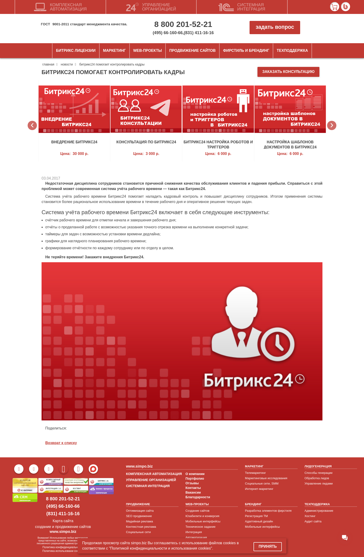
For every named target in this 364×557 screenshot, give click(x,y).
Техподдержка (292, 50)
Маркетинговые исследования (266, 478)
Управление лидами (319, 483)
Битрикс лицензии (75, 50)
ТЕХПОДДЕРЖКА (317, 504)
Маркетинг (114, 50)
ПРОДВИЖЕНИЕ (138, 504)
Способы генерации (318, 473)
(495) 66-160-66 (168, 32)
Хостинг (310, 516)
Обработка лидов (317, 478)
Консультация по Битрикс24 (146, 142)
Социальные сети (138, 532)
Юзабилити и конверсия (202, 516)
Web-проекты (147, 50)
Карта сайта (63, 521)
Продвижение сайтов (192, 50)
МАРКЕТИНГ (254, 466)
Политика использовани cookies (63, 551)
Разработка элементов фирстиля (268, 510)
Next (331, 125)
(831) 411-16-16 (199, 32)
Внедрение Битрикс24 (74, 142)
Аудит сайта (313, 521)
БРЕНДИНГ (253, 504)
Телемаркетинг (255, 473)
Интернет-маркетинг (259, 489)
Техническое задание (200, 526)
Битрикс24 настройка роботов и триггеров (218, 144)
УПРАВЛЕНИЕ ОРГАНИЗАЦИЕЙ (151, 480)
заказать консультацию (288, 72)
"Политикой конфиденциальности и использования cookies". (161, 548)
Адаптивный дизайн (259, 521)
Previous (32, 125)
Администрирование (319, 510)
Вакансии (193, 492)
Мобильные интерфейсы (202, 521)
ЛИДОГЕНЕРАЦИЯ (318, 466)
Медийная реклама (139, 521)
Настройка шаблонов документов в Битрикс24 (290, 144)
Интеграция (193, 532)
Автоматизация (196, 537)
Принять (268, 546)
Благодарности (197, 497)
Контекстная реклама (141, 526)
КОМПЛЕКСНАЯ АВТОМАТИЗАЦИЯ (154, 474)
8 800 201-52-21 (183, 24)
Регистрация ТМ (256, 516)
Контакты (193, 488)
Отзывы (192, 483)
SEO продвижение (139, 516)
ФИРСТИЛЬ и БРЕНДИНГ (246, 50)
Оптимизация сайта (140, 510)
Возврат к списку (61, 443)
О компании (195, 474)
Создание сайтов (197, 510)
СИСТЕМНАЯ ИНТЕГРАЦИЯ (148, 486)
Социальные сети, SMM (261, 483)
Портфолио (194, 478)
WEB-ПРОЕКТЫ (197, 504)
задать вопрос (275, 27)
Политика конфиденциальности (63, 547)
